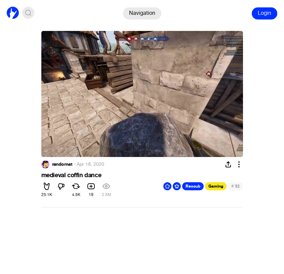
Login (264, 12)
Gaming (215, 186)
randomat (62, 164)
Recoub (193, 186)
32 (235, 186)
